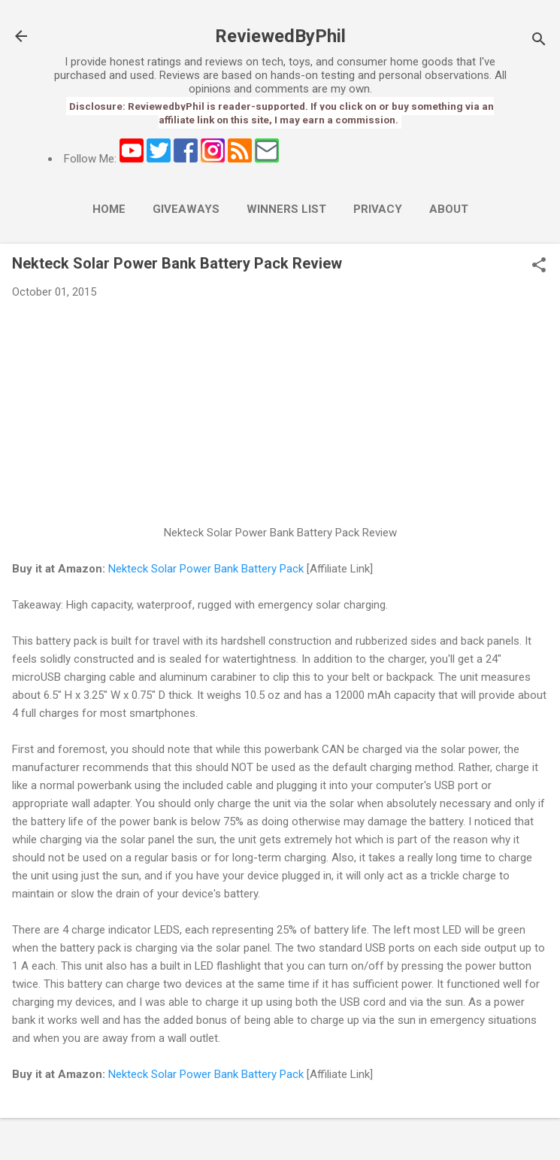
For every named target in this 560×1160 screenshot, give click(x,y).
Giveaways (186, 209)
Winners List (286, 209)
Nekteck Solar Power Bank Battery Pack (206, 568)
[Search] (539, 41)
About (448, 209)
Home (109, 209)
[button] (539, 266)
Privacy (377, 209)
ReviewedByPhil (280, 36)
